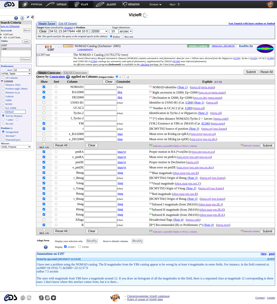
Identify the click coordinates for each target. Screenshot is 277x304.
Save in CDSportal (10, 26)
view (264, 253)
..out (16, 49)
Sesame (68, 27)
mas (120, 134)
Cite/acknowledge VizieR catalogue (148, 296)
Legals (271, 297)
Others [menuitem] (154, 4)
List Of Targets (68, 23)
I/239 (236, 58)
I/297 (16, 45)
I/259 (253, 58)
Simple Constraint (49, 72)
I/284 (93, 61)
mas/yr (122, 151)
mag (120, 172)
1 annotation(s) (85, 49)
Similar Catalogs (198, 45)
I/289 (270, 58)
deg (120, 92)
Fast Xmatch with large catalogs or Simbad (252, 23)
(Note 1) (182, 87)
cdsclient (144, 64)
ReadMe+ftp (246, 45)
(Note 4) (178, 219)
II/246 (176, 61)
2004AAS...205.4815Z (223, 45)
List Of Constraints (75, 72)
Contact (260, 297)
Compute (8, 80)
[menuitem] (9, 4)
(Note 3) (194, 128)
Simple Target (46, 23)
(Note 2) (203, 113)
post (271, 253)
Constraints (59, 76)
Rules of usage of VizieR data (145, 299)
